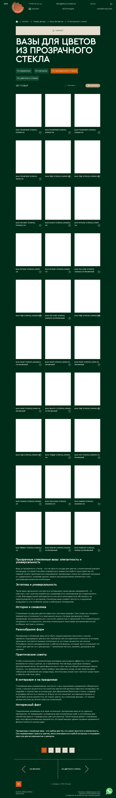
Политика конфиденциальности (89, 792)
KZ (94, 4)
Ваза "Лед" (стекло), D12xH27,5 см (28, 315)
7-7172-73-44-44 (35, 4)
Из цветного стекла (27, 78)
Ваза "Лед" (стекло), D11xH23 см (28, 455)
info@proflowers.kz (66, 4)
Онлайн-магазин (104, 9)
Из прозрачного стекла (64, 71)
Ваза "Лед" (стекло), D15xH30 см (87, 408)
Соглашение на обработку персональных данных (82, 795)
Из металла (41, 71)
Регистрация (68, 9)
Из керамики (24, 71)
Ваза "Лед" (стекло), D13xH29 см (87, 176)
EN (92, 4)
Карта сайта (20, 793)
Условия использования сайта (89, 793)
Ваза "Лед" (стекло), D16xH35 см (57, 176)
